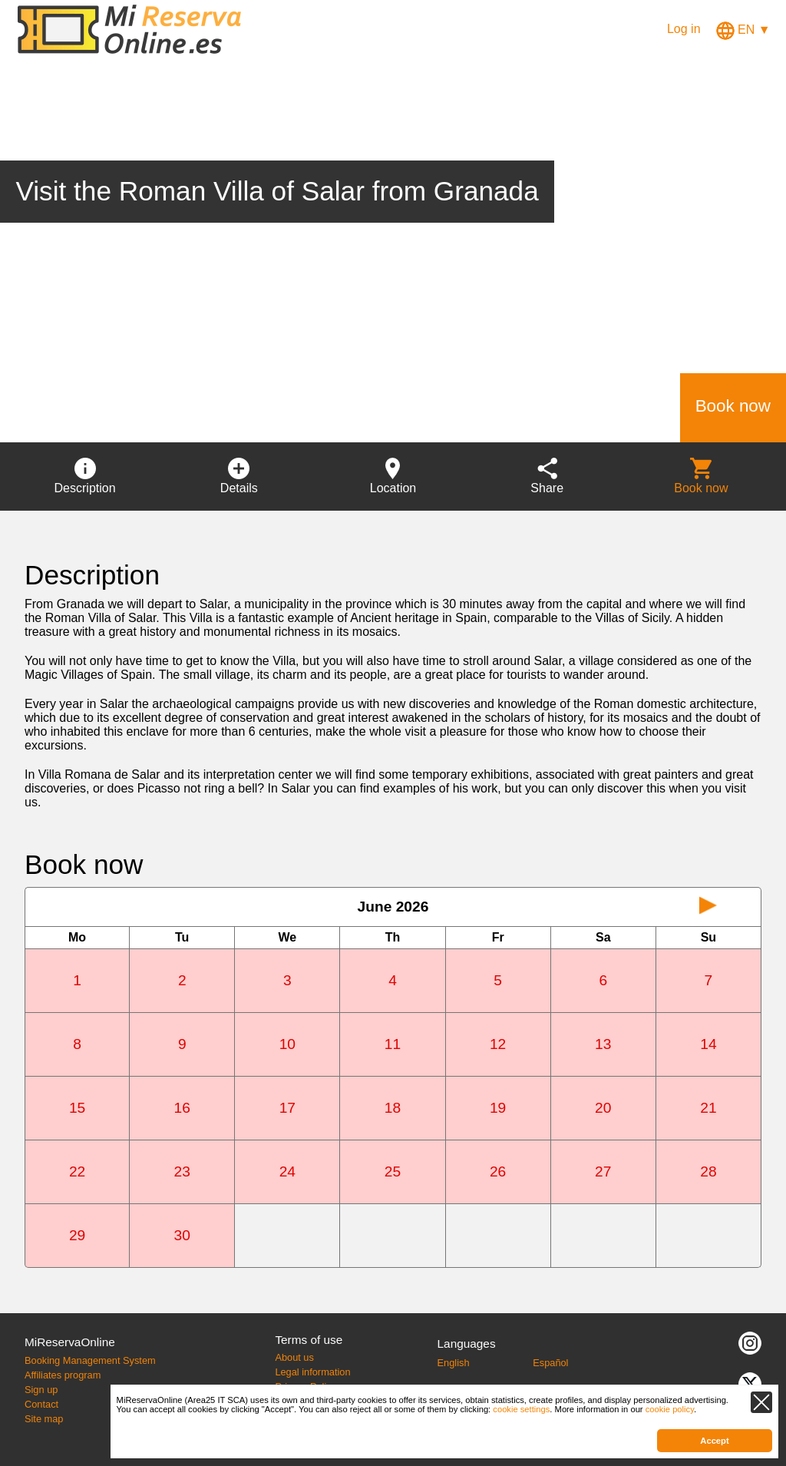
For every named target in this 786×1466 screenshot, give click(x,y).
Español (550, 1362)
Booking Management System (90, 1360)
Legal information (312, 1372)
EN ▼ (743, 29)
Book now (733, 405)
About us (294, 1357)
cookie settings (521, 1409)
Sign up (41, 1389)
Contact (41, 1404)
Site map (44, 1419)
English (454, 1362)
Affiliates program (63, 1375)
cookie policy (670, 1409)
